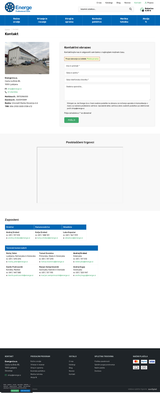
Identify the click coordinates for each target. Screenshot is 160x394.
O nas (99, 3)
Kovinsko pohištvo (97, 20)
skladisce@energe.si (74, 238)
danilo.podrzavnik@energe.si (20, 275)
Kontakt (137, 3)
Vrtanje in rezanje (42, 20)
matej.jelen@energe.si (18, 262)
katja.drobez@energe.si (47, 238)
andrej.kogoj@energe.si (85, 275)
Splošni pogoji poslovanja (105, 365)
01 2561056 (11, 92)
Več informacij (25, 390)
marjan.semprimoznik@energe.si (55, 275)
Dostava (98, 372)
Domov (7, 29)
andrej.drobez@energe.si (19, 238)
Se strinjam (15, 390)
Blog (119, 3)
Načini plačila (100, 368)
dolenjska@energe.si (84, 262)
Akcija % (146, 20)
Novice (127, 3)
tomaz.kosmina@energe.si (52, 262)
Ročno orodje (16, 20)
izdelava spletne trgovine (137, 391)
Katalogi (109, 3)
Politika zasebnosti (102, 361)
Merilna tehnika (124, 20)
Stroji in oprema (69, 20)
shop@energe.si (14, 375)
